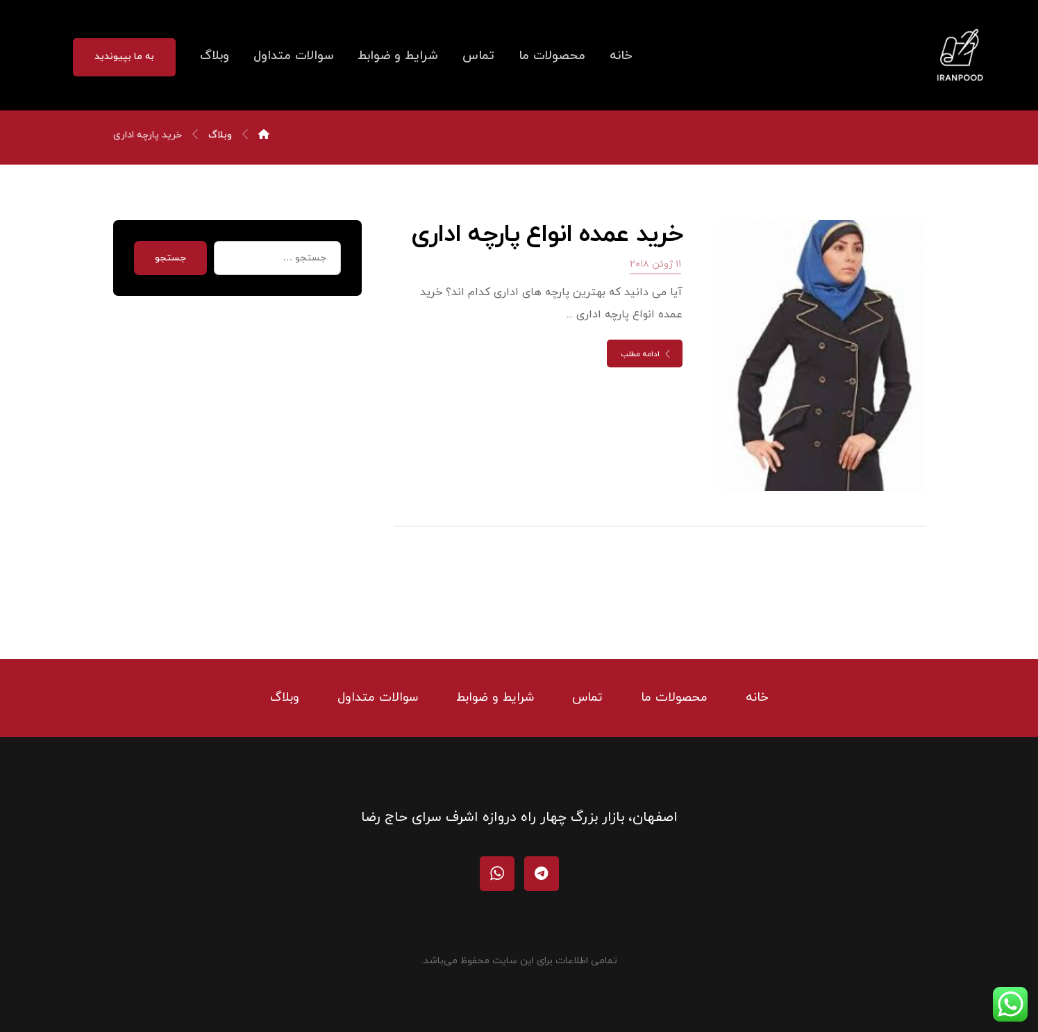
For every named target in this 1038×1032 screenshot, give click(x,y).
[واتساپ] (497, 873)
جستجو (170, 258)
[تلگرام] (541, 873)
